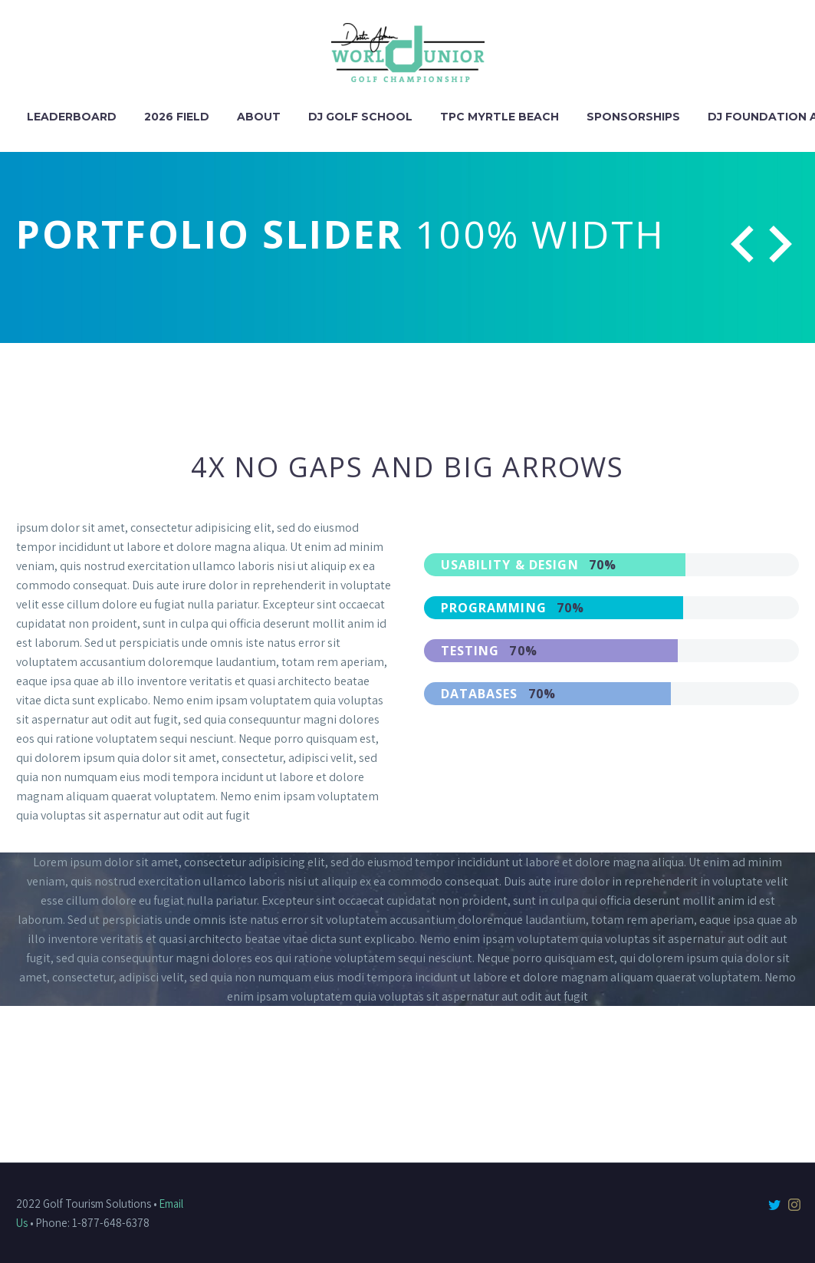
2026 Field (176, 117)
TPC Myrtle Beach (499, 117)
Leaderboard (72, 117)
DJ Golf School (360, 117)
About (259, 117)
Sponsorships (633, 117)
